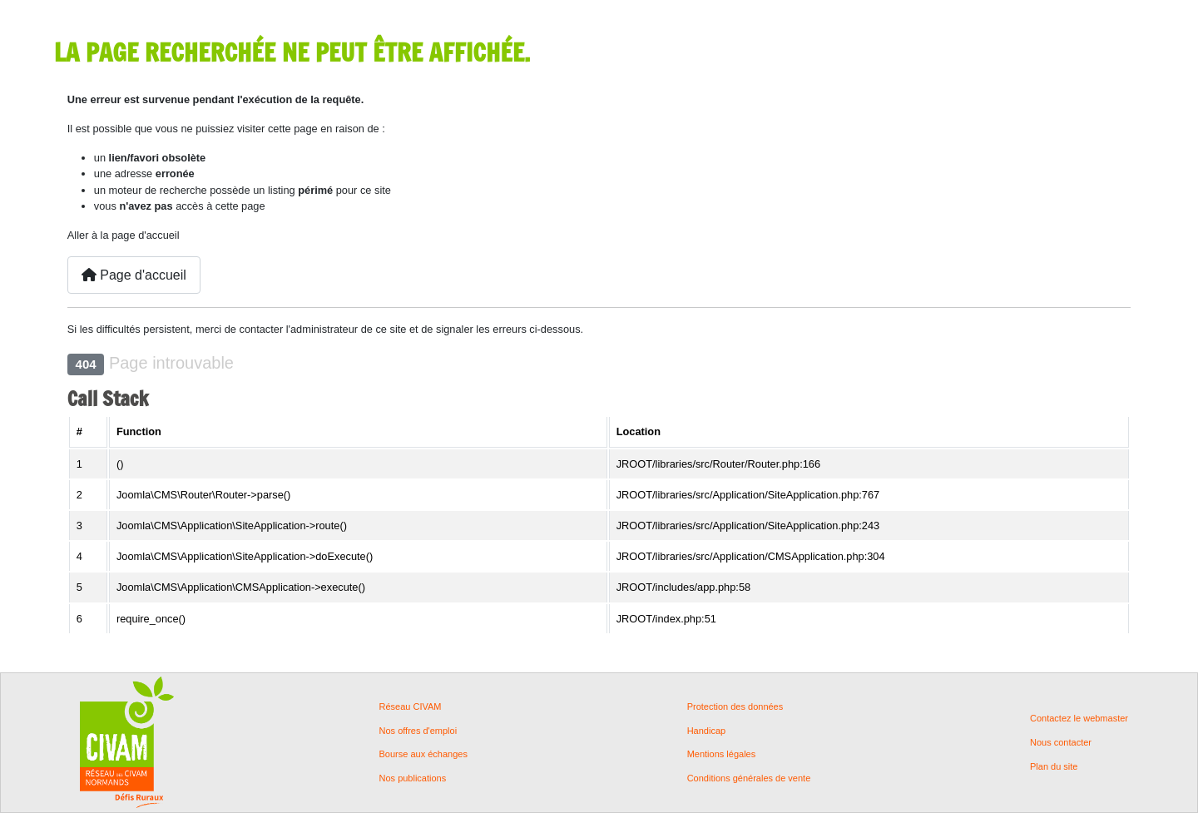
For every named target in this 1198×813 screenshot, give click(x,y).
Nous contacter (1061, 742)
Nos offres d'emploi (418, 731)
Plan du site (1053, 766)
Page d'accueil (134, 275)
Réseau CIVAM (410, 706)
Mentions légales (721, 754)
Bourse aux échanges (423, 754)
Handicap (706, 731)
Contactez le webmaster (1079, 718)
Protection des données (735, 706)
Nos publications (413, 778)
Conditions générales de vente (749, 778)
